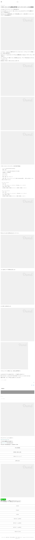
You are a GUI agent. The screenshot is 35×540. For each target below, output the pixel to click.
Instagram (17, 510)
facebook (17, 505)
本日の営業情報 (17, 447)
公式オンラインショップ (17, 456)
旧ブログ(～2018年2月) (17, 518)
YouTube (17, 514)
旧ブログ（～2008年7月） (17, 527)
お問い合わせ (17, 460)
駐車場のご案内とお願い (17, 452)
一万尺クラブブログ (17, 531)
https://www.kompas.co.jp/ (5, 439)
